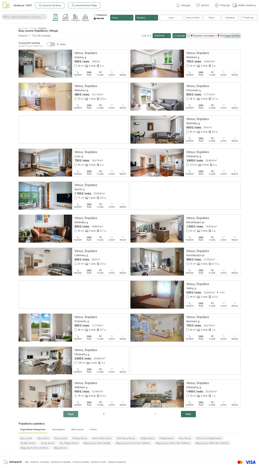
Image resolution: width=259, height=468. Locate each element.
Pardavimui (102, 15)
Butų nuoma (26, 438)
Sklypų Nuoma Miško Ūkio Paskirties (212, 443)
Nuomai (100, 18)
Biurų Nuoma (185, 438)
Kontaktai (44, 462)
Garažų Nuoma (48, 443)
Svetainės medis (98, 462)
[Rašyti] (89, 73)
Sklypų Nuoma (60, 448)
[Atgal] (70, 414)
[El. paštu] (100, 73)
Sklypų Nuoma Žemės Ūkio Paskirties (173, 443)
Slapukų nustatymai (117, 462)
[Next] (68, 64)
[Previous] (22, 64)
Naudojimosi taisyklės (61, 462)
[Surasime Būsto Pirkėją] (84, 5)
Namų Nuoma (60, 438)
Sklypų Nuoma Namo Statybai (97, 443)
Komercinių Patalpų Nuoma (209, 438)
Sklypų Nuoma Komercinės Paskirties (133, 443)
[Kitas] (188, 414)
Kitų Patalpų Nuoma (69, 443)
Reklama (35, 462)
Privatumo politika (81, 462)
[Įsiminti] (111, 73)
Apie (27, 462)
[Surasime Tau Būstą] (49, 5)
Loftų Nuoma (43, 438)
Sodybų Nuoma (147, 438)
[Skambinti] (78, 73)
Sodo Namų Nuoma (126, 438)
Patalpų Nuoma (167, 438)
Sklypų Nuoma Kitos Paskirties (34, 448)
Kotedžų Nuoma (79, 438)
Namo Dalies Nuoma (102, 438)
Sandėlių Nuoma (27, 443)
